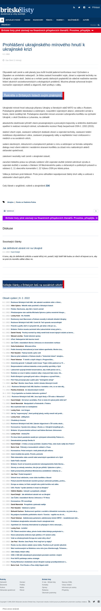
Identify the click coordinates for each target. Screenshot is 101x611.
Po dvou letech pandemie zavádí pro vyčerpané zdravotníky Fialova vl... (38, 437)
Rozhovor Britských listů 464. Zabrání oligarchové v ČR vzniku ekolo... (37, 424)
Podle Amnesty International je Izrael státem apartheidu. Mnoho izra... (37, 349)
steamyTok (25, 434)
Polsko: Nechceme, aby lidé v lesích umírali (27, 309)
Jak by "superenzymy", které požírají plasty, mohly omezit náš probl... (37, 413)
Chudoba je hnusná (18, 420)
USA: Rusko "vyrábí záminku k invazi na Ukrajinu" (30, 488)
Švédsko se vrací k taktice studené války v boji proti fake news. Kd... (36, 373)
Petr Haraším (16, 353)
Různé (22, 590)
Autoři (86, 20)
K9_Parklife (25, 316)
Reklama (45, 590)
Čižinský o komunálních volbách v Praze (35, 447)
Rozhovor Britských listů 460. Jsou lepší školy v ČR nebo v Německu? (38, 397)
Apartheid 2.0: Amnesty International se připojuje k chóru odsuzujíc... (37, 525)
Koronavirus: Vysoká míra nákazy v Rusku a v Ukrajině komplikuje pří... (37, 427)
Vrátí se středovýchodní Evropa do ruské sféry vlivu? (31, 538)
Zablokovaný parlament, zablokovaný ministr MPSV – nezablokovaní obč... (51, 518)
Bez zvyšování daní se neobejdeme (24, 407)
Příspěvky (5, 25)
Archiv (27, 20)
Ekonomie (3, 585)
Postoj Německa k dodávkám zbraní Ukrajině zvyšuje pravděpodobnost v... (39, 562)
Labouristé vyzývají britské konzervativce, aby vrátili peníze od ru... (36, 370)
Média (22, 587)
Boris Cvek (15, 447)
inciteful (24, 528)
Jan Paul (14, 383)
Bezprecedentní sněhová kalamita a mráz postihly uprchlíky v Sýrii (36, 366)
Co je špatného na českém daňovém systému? (29, 393)
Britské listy (18, 11)
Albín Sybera (16, 306)
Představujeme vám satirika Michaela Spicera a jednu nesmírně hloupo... (38, 312)
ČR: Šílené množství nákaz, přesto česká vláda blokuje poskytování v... (37, 531)
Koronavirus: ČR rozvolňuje (21, 501)
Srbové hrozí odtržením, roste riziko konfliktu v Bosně (31, 478)
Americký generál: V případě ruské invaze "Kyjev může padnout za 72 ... (38, 363)
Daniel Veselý (16, 333)
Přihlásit (94, 7)
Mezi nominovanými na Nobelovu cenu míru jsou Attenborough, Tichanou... (39, 548)
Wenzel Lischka (17, 336)
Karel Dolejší (15, 252)
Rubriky (60, 20)
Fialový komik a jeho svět (31, 353)
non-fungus (25, 410)
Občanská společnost (7, 590)
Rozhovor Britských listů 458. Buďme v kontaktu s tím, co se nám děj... (38, 387)
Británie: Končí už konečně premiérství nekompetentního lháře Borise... (38, 464)
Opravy (44, 587)
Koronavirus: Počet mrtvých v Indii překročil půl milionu (32, 451)
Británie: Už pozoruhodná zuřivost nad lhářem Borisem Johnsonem (36, 430)
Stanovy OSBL (67, 582)
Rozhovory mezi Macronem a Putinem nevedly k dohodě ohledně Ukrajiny (38, 319)
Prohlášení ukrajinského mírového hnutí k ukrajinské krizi (32, 521)
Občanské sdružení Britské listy (25, 602)
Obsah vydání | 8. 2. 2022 (16, 298)
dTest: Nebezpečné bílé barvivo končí (25, 339)
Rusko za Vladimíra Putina (26, 202)
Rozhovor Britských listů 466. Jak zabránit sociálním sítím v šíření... (36, 302)
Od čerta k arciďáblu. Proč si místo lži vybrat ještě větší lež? (44, 400)
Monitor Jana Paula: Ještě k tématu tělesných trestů (38, 383)
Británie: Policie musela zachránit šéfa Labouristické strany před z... (36, 329)
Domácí (22, 582)
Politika (22, 585)
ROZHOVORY (38, 20)
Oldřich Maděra (16, 491)
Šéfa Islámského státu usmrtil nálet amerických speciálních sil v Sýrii (37, 457)
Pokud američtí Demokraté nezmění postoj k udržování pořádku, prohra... (38, 481)
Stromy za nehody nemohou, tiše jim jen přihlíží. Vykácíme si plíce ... (36, 467)
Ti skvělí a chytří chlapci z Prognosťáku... (38, 360)
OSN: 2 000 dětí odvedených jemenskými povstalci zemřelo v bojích (36, 555)
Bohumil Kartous (17, 511)
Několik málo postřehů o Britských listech (37, 306)
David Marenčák (17, 403)
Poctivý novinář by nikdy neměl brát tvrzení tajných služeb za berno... (48, 333)
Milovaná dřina (30, 346)
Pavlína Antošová (17, 390)
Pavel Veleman (16, 360)
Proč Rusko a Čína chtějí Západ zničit (34, 565)
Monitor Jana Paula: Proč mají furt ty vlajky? (35, 542)
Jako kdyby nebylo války (20, 552)
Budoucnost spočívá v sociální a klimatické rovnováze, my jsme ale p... (51, 511)
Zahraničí (3, 582)
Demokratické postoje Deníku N (23, 440)
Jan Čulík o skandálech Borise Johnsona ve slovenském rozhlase (35, 343)
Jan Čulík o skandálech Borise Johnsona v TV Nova (30, 498)
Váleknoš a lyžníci (28, 508)
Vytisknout (9, 211)
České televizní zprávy (32, 336)
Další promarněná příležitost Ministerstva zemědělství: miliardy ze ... (36, 471)
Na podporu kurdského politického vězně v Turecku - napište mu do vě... (38, 515)
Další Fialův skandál (18, 461)
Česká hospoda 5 (25, 474)
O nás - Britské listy (49, 582)
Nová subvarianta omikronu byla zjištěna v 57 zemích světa (33, 535)
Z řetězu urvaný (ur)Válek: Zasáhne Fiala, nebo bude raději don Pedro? (48, 444)
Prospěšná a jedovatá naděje (35, 504)
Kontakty (45, 585)
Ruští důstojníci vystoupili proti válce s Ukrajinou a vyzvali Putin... (35, 376)
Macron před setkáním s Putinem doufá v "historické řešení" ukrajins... (37, 356)
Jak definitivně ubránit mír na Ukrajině (22, 248)
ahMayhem (25, 417)
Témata (50, 20)
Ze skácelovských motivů (34, 390)
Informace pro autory (69, 587)
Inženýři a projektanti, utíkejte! (35, 491)
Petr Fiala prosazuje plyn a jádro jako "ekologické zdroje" (32, 380)
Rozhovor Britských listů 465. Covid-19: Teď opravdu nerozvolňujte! (36, 322)
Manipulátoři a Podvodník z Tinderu (37, 403)
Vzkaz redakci (67, 585)
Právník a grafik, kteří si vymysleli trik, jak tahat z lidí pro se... (34, 326)
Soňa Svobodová (17, 346)
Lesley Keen (15, 316)
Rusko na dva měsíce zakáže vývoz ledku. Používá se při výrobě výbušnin (38, 545)
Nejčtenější (74, 20)
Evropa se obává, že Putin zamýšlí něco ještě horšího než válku (34, 484)
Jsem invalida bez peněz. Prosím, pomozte (27, 454)
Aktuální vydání (13, 20)
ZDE (48, 186)
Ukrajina (10, 202)
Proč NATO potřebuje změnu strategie (25, 558)
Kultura (2, 587)
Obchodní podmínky (49, 593)
